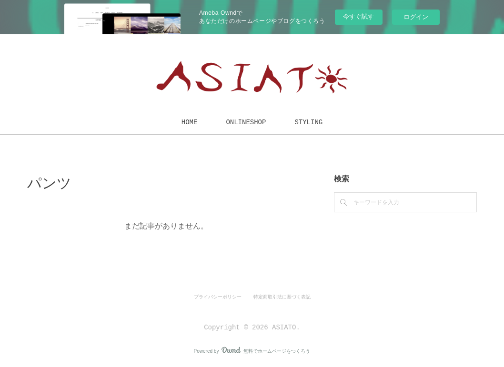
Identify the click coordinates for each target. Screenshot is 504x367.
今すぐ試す (358, 16)
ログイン (415, 16)
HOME (189, 122)
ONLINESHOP (246, 122)
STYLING (308, 122)
